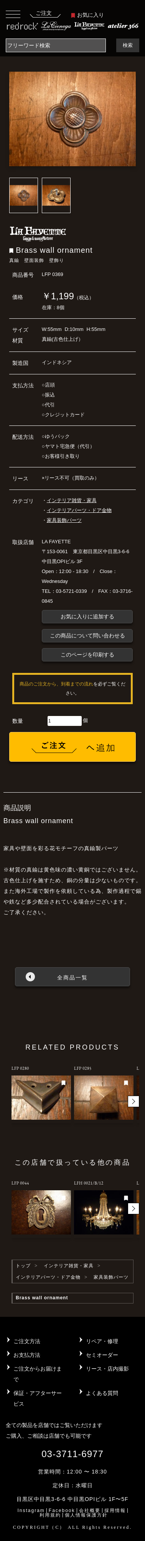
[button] (133, 1101)
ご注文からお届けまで (37, 1374)
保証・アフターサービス (37, 1398)
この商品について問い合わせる (87, 635)
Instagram (30, 1510)
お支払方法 (26, 1355)
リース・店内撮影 (107, 1369)
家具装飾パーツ (64, 520)
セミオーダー (102, 1355)
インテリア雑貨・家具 (72, 500)
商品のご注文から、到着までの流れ (56, 684)
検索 (128, 45)
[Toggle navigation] (13, 14)
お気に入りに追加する (87, 616)
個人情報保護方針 (86, 1515)
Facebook (62, 1510)
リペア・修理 (102, 1341)
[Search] (56, 45)
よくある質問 (102, 1393)
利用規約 (50, 1515)
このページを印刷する (87, 655)
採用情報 (115, 1510)
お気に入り (87, 15)
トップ (23, 1265)
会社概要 (90, 1510)
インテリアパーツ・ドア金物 (79, 510)
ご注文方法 (26, 1341)
